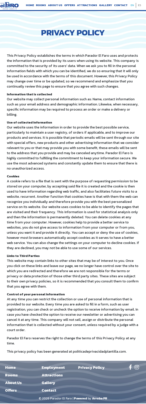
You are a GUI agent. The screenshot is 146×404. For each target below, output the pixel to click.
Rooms (41, 5)
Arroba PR (99, 399)
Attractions (87, 5)
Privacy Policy (91, 368)
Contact (121, 5)
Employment (53, 368)
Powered (80, 399)
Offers (69, 5)
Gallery (105, 5)
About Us (55, 5)
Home (30, 5)
